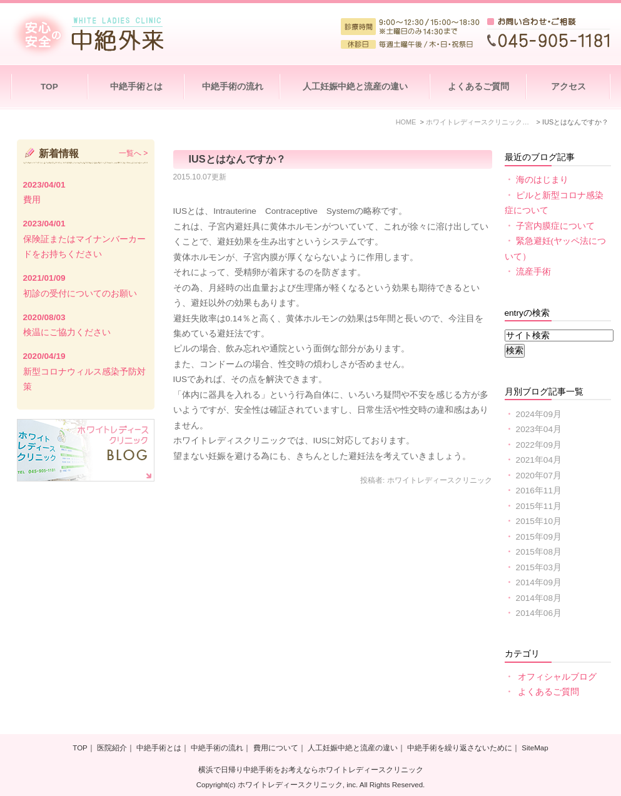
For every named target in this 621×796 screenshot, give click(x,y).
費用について (275, 748)
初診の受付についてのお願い (80, 293)
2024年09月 (539, 414)
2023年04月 (539, 429)
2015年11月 (539, 506)
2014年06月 (539, 613)
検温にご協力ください (67, 332)
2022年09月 (539, 445)
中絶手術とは (136, 86)
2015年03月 (539, 567)
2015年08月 (539, 552)
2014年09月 (539, 582)
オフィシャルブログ (557, 677)
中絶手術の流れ (232, 86)
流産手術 (533, 271)
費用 (32, 199)
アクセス (568, 86)
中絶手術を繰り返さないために (459, 748)
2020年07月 (539, 475)
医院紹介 (112, 748)
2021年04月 (539, 460)
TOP (49, 86)
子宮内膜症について (555, 226)
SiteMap (535, 748)
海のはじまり (542, 179)
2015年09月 (539, 537)
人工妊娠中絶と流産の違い (355, 86)
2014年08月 (539, 598)
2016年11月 (539, 490)
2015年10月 (539, 521)
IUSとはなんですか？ (237, 158)
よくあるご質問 (478, 86)
